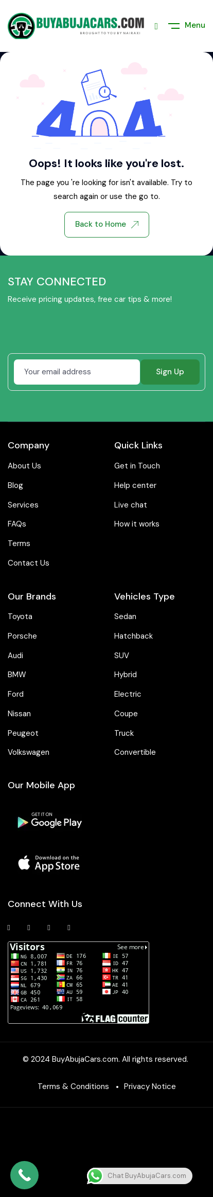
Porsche (22, 636)
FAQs (17, 524)
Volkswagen (28, 752)
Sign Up (170, 372)
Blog (15, 485)
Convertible (135, 752)
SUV (121, 655)
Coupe (126, 714)
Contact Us (28, 563)
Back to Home (106, 224)
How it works (136, 524)
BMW (17, 674)
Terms (19, 543)
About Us (24, 466)
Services (23, 505)
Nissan (19, 714)
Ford (16, 694)
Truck (124, 733)
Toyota (20, 616)
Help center (135, 485)
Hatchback (133, 636)
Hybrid (125, 674)
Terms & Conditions (73, 1086)
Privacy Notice (150, 1086)
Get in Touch (137, 466)
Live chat (130, 505)
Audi (15, 655)
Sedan (125, 616)
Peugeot (23, 733)
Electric (127, 694)
